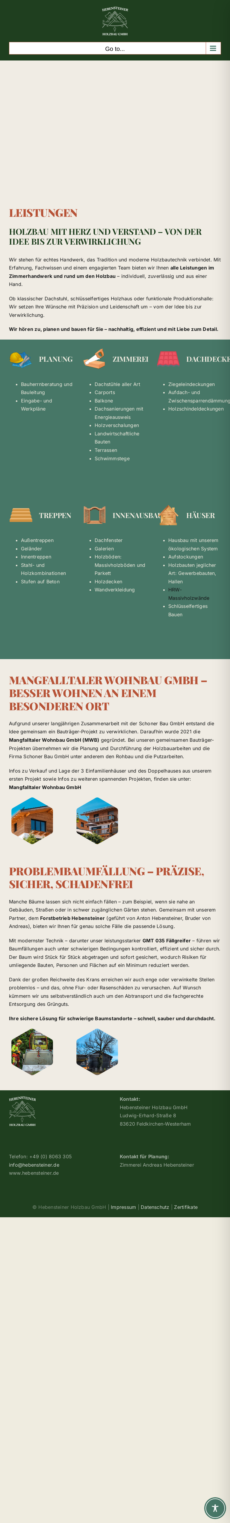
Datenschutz (155, 1207)
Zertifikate (186, 1207)
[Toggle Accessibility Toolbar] (215, 1508)
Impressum (123, 1207)
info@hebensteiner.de (34, 1165)
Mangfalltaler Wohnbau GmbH (45, 787)
